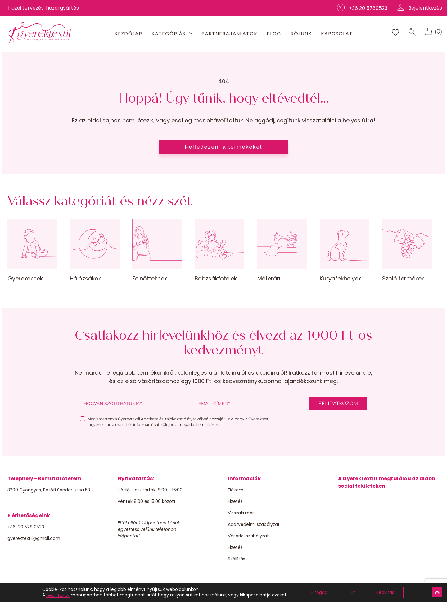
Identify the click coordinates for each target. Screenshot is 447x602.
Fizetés (235, 501)
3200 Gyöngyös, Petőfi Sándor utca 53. (49, 490)
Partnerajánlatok (229, 34)
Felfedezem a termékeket (223, 147)
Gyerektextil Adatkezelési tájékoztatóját (154, 419)
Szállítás (236, 559)
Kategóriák (168, 34)
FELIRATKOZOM (338, 403)
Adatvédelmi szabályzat (254, 524)
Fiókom (235, 490)
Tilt (352, 592)
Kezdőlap (128, 34)
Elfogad (319, 592)
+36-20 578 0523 (25, 527)
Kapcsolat (337, 34)
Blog (274, 34)
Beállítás (385, 592)
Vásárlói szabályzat (248, 536)
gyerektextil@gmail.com (33, 538)
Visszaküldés (241, 513)
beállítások (58, 595)
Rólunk (301, 34)
